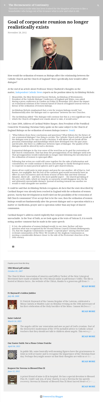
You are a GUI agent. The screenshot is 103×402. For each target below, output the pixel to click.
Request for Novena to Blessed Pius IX (26, 368)
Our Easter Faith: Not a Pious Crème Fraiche (29, 343)
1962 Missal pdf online (19, 268)
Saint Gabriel (14, 318)
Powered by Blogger (51, 396)
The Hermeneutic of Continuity (29, 5)
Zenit (71, 130)
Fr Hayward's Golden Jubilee (22, 293)
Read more (88, 286)
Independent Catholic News (28, 92)
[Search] (98, 6)
